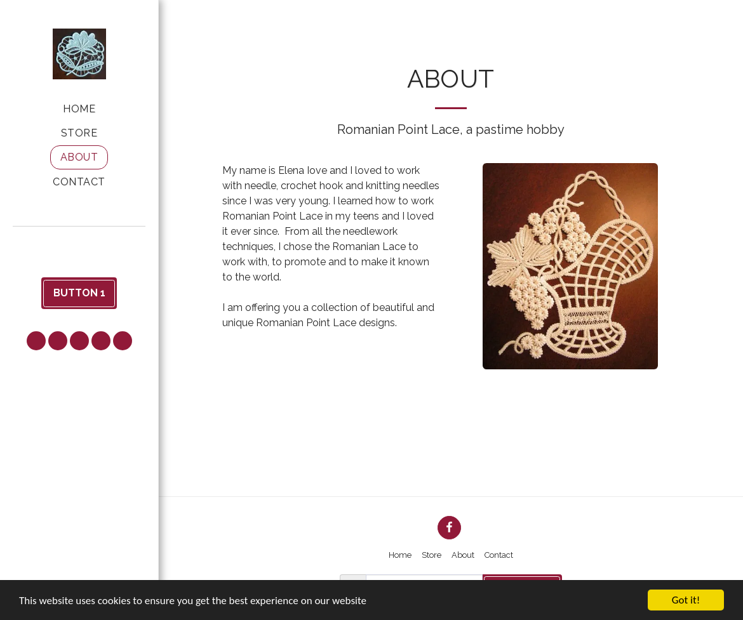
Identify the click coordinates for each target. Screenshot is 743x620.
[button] (79, 243)
